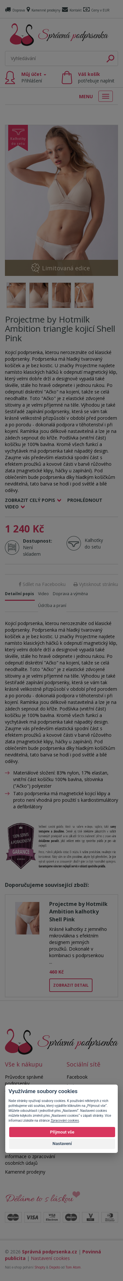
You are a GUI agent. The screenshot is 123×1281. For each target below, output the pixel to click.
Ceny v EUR (96, 10)
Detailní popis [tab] (19, 593)
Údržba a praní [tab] (52, 605)
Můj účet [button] (33, 77)
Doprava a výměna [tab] (70, 593)
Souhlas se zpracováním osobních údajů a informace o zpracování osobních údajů (30, 1153)
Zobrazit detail (71, 985)
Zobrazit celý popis (30, 500)
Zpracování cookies (65, 1120)
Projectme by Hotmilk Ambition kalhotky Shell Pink (78, 911)
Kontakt (72, 10)
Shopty (39, 1267)
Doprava (15, 10)
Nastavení (62, 1143)
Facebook (77, 1077)
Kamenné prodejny (43, 10)
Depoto (54, 1267)
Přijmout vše (62, 1132)
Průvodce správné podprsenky (24, 1080)
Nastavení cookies (50, 1258)
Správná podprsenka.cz (49, 1251)
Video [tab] (43, 593)
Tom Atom (73, 1267)
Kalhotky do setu (94, 543)
